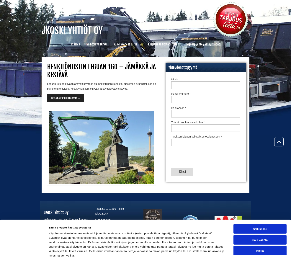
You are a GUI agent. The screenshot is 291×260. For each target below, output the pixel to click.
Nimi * (174, 79)
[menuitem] (75, 44)
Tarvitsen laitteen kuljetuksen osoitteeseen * (196, 136)
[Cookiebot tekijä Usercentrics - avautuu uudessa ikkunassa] (24, 253)
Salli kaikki (260, 214)
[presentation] (199, 156)
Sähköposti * (178, 108)
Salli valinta (260, 225)
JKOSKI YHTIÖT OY (72, 30)
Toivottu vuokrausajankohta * (188, 122)
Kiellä (260, 236)
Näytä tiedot (198, 252)
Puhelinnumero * (181, 93)
